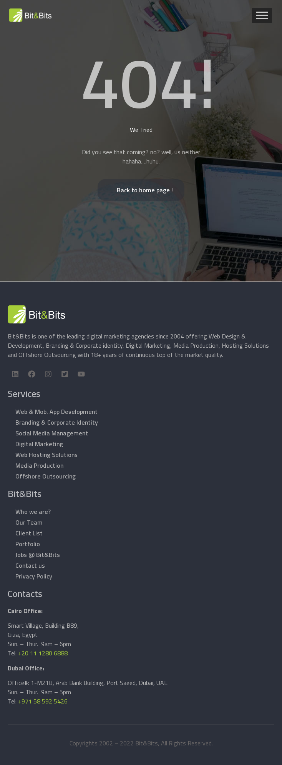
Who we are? (33, 511)
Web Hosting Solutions (46, 454)
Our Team (29, 522)
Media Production (39, 465)
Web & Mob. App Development (56, 411)
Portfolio (27, 543)
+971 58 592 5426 (43, 701)
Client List (29, 533)
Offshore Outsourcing (45, 476)
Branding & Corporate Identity (56, 422)
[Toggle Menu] (262, 15)
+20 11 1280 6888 (43, 653)
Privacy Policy (33, 576)
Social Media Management (51, 433)
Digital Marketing (39, 443)
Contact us (30, 565)
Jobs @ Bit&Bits (37, 554)
